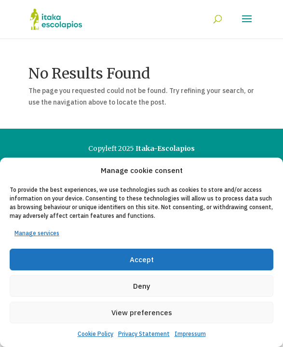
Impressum (190, 333)
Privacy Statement (144, 333)
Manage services (36, 233)
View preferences (141, 312)
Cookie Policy (95, 333)
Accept (142, 259)
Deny (141, 286)
